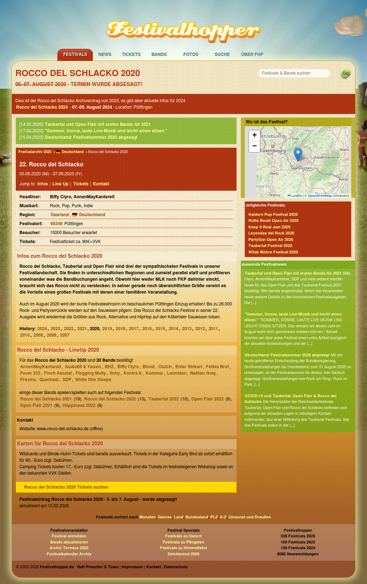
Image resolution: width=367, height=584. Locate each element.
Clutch (165, 367)
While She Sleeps (93, 380)
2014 (173, 329)
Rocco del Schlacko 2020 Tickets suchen (66, 487)
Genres (165, 517)
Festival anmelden (69, 536)
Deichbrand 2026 (184, 554)
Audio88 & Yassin (83, 367)
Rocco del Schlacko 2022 (110, 399)
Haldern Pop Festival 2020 (273, 215)
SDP (66, 380)
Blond (148, 367)
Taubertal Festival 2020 (270, 246)
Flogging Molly (91, 373)
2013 (187, 329)
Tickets (131, 54)
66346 (56, 224)
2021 (82, 329)
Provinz (28, 380)
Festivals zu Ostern (183, 536)
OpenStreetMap (320, 196)
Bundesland (196, 517)
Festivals (75, 54)
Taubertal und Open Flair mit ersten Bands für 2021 (98, 124)
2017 (134, 329)
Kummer (154, 373)
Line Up (61, 184)
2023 (55, 329)
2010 (25, 335)
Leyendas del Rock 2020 (271, 233)
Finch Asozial (58, 373)
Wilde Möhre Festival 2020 (273, 252)
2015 (160, 329)
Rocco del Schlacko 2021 (46, 399)
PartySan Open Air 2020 (271, 240)
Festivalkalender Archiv (69, 554)
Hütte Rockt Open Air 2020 (273, 221)
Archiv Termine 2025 (69, 548)
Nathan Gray (203, 373)
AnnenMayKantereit (40, 367)
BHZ (109, 367)
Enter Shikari (188, 367)
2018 (120, 329)
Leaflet (294, 196)
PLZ (214, 517)
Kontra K (133, 373)
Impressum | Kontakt (141, 567)
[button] (298, 154)
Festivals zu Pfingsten (183, 542)
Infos (42, 184)
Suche (222, 54)
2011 (213, 329)
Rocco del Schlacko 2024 (42, 107)
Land (179, 517)
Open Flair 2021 (36, 405)
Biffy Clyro (128, 367)
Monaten (147, 517)
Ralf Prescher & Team (98, 567)
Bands (159, 54)
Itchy (115, 373)
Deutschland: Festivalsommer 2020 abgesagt (91, 137)
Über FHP (252, 54)
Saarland (60, 215)
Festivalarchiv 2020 (34, 152)
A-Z (223, 517)
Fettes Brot (217, 367)
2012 (200, 329)
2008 (51, 335)
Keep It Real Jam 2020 (269, 227)
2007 (65, 335)
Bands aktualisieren (69, 542)
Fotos (190, 54)
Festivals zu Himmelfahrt (183, 548)
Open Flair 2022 (207, 399)
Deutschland (73, 152)
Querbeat (49, 380)
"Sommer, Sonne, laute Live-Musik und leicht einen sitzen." (106, 131)
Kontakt (101, 184)
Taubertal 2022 (163, 399)
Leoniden (176, 373)
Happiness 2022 (79, 405)
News (104, 54)
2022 (68, 329)
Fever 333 (30, 373)
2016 (147, 329)
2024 (42, 329)
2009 (38, 335)
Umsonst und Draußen (249, 517)
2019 (107, 329)
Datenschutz (176, 567)
